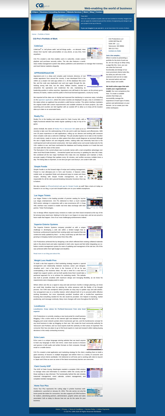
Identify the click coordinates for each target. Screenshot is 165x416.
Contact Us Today (115, 51)
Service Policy (90, 409)
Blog (92, 12)
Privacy (64, 409)
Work (86, 12)
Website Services (74, 12)
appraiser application (45, 100)
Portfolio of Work (44, 34)
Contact (99, 12)
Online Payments (103, 409)
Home (34, 34)
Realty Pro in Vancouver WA (65, 129)
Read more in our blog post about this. (47, 253)
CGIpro (35, 12)
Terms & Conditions (76, 409)
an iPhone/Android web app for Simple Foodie (62, 186)
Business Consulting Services (52, 12)
